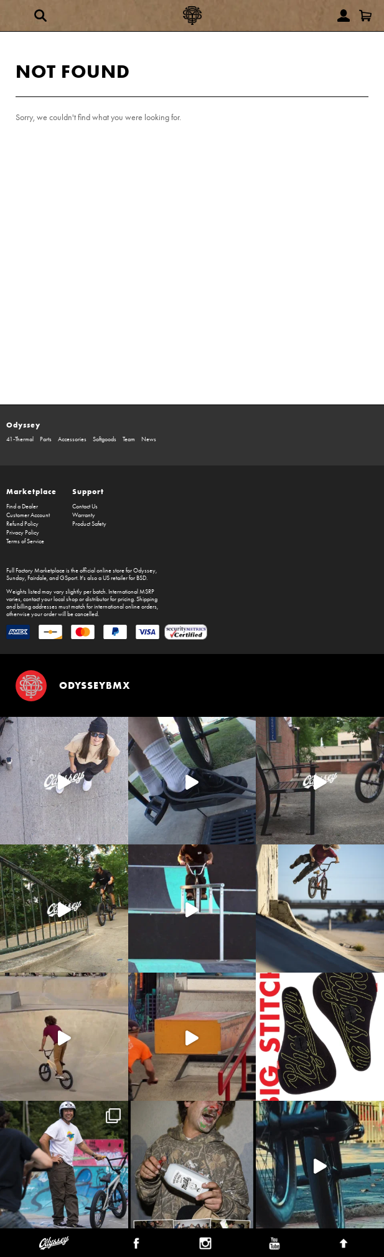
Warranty (83, 515)
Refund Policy (22, 524)
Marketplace (31, 491)
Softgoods (104, 439)
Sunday (15, 578)
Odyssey (23, 424)
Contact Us (85, 506)
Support (88, 491)
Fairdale (37, 578)
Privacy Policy (22, 532)
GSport (68, 578)
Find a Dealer (22, 506)
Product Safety (89, 524)
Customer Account (28, 515)
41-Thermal (20, 439)
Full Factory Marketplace (35, 570)
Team (129, 439)
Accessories (72, 439)
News (148, 439)
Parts (46, 439)
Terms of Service (25, 541)
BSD (141, 578)
